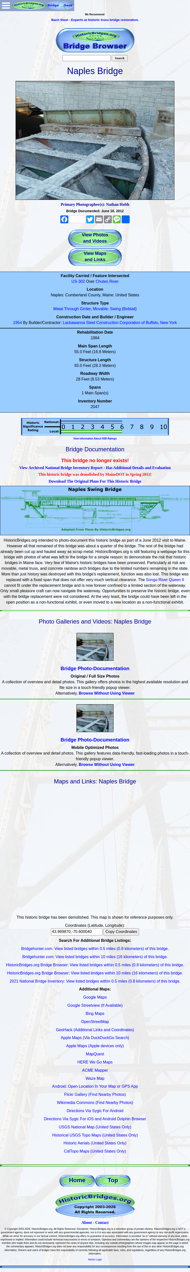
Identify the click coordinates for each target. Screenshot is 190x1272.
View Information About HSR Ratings (95, 438)
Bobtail (129, 309)
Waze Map (95, 1078)
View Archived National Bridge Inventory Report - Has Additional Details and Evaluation (95, 468)
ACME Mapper (95, 1070)
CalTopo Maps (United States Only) (95, 1151)
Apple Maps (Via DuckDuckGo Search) (95, 1038)
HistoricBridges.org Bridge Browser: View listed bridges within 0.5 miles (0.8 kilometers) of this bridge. (95, 965)
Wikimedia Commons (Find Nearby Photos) (95, 1103)
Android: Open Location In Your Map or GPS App (95, 1086)
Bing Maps (95, 1013)
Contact (102, 1222)
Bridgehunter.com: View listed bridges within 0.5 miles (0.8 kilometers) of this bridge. (95, 949)
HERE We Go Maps (95, 1062)
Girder (85, 309)
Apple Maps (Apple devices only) (95, 1046)
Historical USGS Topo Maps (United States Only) (95, 1135)
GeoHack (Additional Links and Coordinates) (95, 1030)
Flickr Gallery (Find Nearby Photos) (95, 1094)
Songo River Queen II (165, 580)
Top (113, 1180)
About (86, 1222)
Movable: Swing (107, 309)
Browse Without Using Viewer (107, 693)
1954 (17, 323)
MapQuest (95, 1054)
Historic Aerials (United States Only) (95, 1143)
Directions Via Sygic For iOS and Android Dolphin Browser (95, 1119)
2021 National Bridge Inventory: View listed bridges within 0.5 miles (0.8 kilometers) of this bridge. (95, 981)
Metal (58, 309)
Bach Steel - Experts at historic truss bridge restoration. (95, 20)
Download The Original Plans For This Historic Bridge (95, 481)
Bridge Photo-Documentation (95, 668)
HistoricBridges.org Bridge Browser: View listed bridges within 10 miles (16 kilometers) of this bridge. (95, 973)
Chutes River (107, 281)
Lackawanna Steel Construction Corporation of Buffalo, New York (120, 323)
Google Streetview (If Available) (95, 1005)
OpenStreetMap (95, 1022)
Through (71, 309)
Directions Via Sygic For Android (95, 1111)
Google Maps (95, 997)
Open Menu (6, 5)
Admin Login (95, 1259)
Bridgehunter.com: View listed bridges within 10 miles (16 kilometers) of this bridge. (95, 957)
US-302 (78, 281)
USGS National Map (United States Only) (95, 1127)
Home (77, 1180)
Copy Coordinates (121, 932)
